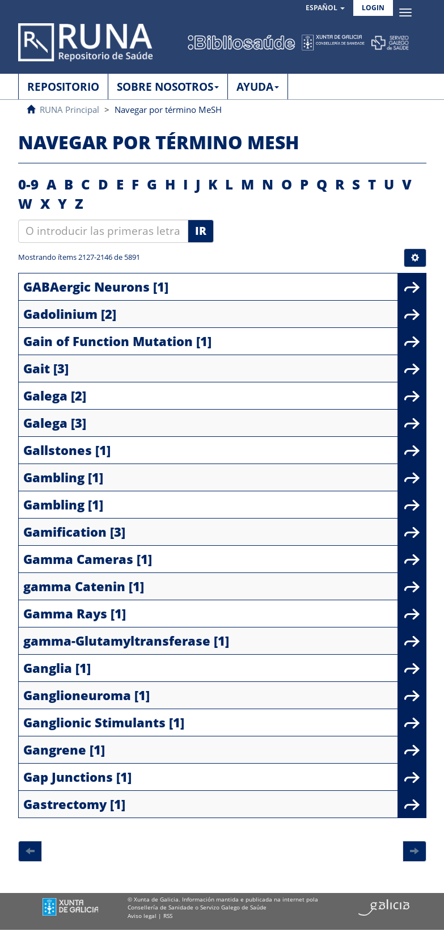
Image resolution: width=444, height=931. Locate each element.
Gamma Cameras (78, 558)
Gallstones (57, 449)
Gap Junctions (68, 776)
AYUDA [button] (257, 86)
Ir (200, 231)
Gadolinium (60, 313)
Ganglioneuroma (77, 694)
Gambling (53, 477)
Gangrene (54, 749)
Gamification (65, 531)
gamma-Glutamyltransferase (116, 640)
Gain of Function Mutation (108, 340)
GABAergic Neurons (86, 286)
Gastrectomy (65, 803)
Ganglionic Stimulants (94, 722)
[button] (325, 8)
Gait (36, 368)
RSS (167, 916)
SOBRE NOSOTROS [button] (168, 86)
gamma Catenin (74, 586)
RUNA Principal (69, 109)
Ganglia (47, 667)
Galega (45, 395)
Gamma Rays (65, 613)
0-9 (28, 184)
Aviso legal (142, 916)
